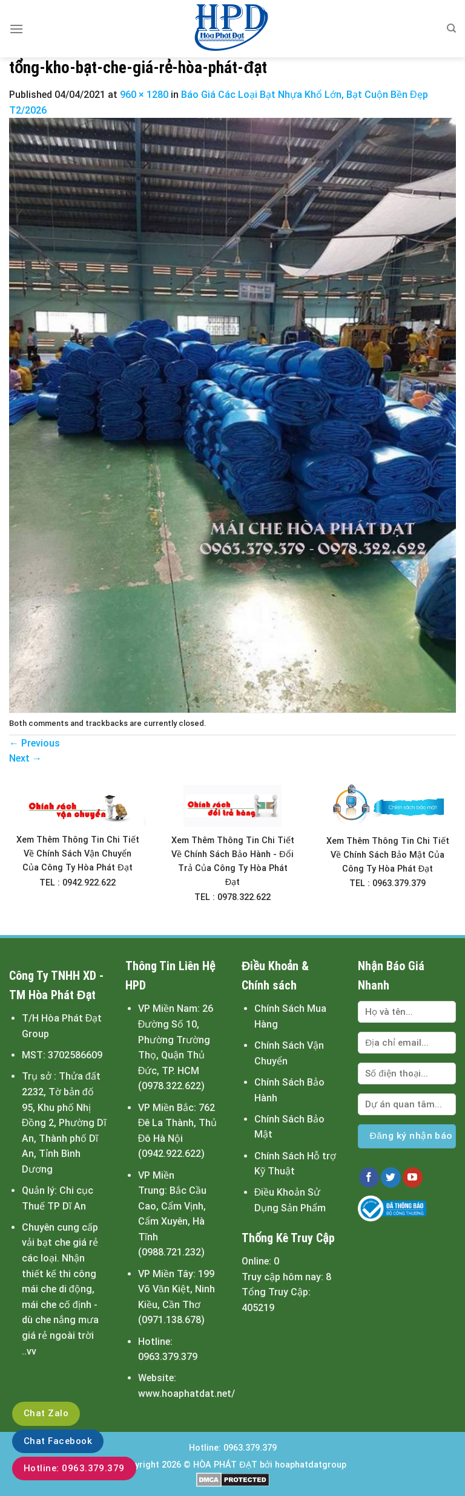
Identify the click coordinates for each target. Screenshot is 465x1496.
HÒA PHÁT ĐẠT (225, 1465)
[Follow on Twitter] (391, 1177)
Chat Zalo (46, 1413)
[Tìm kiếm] (451, 28)
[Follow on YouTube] (413, 1177)
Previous (34, 743)
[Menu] (16, 29)
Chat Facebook (58, 1441)
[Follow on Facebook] (369, 1177)
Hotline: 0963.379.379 (74, 1468)
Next (25, 758)
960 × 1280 (144, 94)
